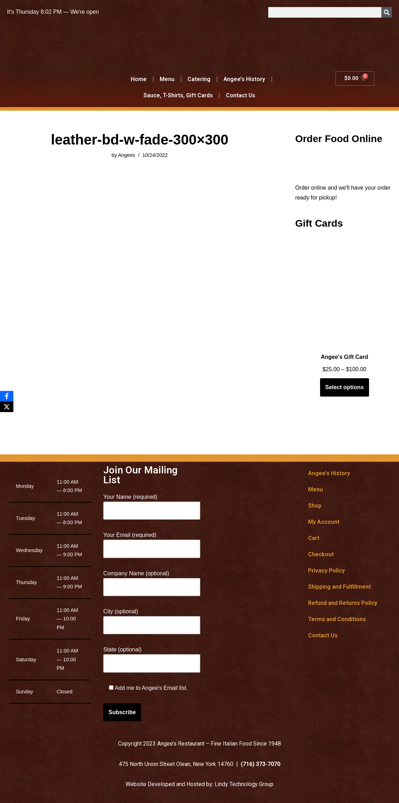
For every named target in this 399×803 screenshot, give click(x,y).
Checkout (321, 554)
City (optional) (151, 618)
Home (139, 79)
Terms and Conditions (337, 619)
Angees (126, 155)
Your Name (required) (151, 504)
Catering (199, 79)
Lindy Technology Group (244, 784)
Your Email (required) (151, 542)
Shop (314, 505)
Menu (167, 79)
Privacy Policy (326, 570)
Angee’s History (244, 79)
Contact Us (240, 95)
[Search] (386, 12)
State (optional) (151, 656)
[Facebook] (6, 396)
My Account (323, 522)
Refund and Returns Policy (342, 603)
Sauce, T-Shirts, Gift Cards (178, 95)
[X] (6, 407)
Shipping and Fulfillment (339, 586)
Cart (313, 538)
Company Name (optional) (151, 580)
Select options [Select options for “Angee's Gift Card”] (344, 387)
